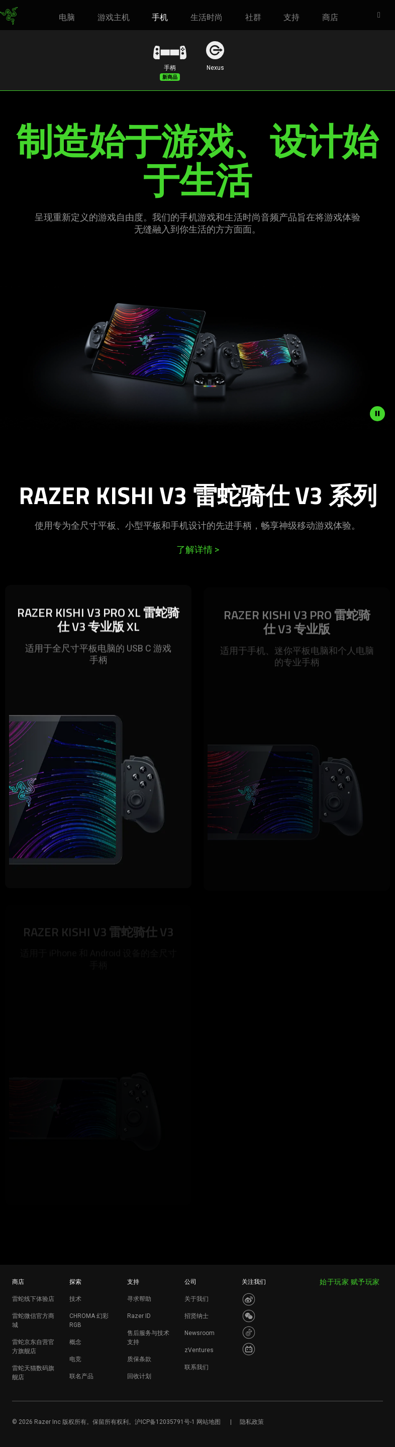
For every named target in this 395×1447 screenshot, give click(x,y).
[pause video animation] (382, 414)
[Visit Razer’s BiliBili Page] (249, 1349)
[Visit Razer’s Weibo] (249, 1299)
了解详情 (197, 549)
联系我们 (196, 1367)
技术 (75, 1298)
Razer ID (139, 1315)
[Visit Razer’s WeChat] (249, 1316)
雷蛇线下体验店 (33, 1298)
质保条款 (139, 1359)
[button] (382, 16)
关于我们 (196, 1298)
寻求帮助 (139, 1298)
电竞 (75, 1359)
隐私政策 (252, 1421)
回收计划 (139, 1376)
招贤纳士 (196, 1315)
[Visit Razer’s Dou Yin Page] (249, 1332)
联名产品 (81, 1376)
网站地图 (208, 1421)
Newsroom (199, 1333)
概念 (75, 1342)
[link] (9, 16)
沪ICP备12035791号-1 (165, 1421)
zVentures (199, 1350)
